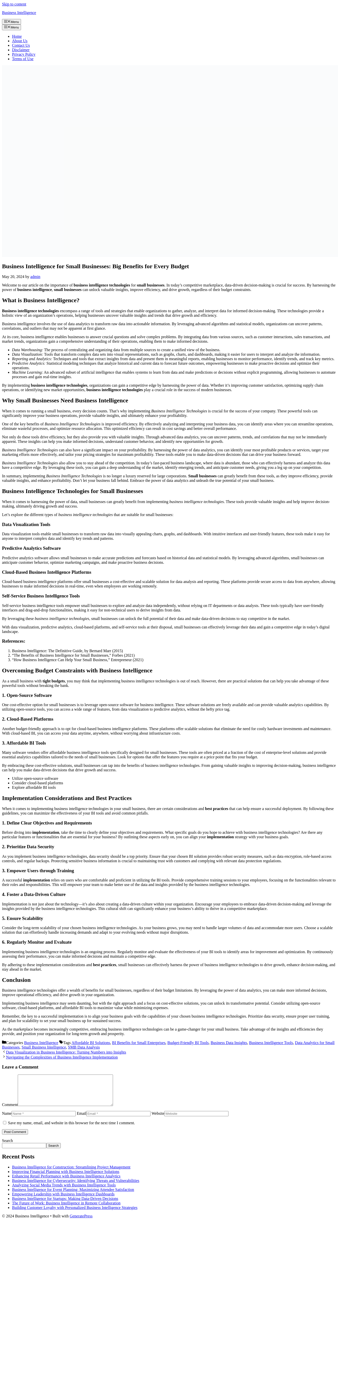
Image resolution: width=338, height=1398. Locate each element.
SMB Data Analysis (84, 1047)
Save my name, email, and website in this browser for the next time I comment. (71, 1129)
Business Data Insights (228, 1043)
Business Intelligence (19, 12)
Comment (10, 1111)
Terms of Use (23, 59)
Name (7, 1119)
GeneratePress (81, 1222)
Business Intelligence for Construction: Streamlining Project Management (71, 1173)
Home (17, 36)
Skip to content (14, 4)
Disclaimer (21, 50)
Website (158, 1119)
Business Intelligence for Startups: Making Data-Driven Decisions (65, 1204)
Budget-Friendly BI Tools (188, 1043)
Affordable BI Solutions (91, 1043)
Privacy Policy (24, 54)
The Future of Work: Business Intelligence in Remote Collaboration (66, 1209)
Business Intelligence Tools (271, 1043)
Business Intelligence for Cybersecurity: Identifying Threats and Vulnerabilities (75, 1186)
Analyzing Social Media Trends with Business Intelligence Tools (64, 1191)
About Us (20, 41)
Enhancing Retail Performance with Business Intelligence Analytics (66, 1182)
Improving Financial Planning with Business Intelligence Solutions (65, 1177)
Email (81, 1119)
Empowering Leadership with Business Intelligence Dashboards (63, 1200)
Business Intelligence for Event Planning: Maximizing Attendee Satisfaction (73, 1195)
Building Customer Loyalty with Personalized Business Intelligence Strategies (75, 1213)
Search (7, 1146)
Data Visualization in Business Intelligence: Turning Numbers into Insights (66, 1052)
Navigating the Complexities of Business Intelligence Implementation (62, 1057)
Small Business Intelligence (44, 1047)
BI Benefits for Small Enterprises (138, 1043)
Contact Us (21, 45)
